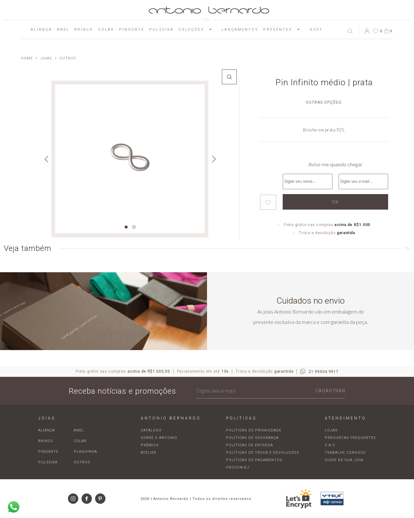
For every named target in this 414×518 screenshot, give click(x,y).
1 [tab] (126, 227)
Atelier (148, 453)
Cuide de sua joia (344, 460)
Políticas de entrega (249, 445)
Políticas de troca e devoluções (262, 453)
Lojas (331, 430)
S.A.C (330, 445)
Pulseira (161, 29)
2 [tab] (134, 227)
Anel (63, 29)
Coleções (198, 29)
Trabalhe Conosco (345, 453)
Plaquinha (85, 452)
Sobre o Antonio (159, 438)
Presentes (284, 29)
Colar (106, 29)
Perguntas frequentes (350, 438)
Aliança (41, 29)
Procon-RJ (237, 467)
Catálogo (151, 430)
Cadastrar (330, 390)
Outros (82, 462)
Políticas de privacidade (253, 430)
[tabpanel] (129, 159)
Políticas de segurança (252, 438)
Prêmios (150, 445)
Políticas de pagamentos (254, 460)
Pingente (131, 29)
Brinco (83, 29)
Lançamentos (240, 29)
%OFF (316, 29)
